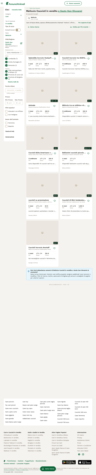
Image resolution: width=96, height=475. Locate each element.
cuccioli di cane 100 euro (81, 408)
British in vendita (33, 438)
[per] (20, 158)
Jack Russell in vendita (11, 448)
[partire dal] (10, 158)
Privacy (79, 438)
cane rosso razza (28, 412)
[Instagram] (83, 454)
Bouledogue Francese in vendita (15, 445)
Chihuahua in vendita (11, 435)
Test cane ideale (82, 451)
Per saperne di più (84, 23)
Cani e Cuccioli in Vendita (12, 432)
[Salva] (55, 59)
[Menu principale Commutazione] (2, 3)
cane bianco (44, 414)
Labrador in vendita (10, 440)
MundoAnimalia (41, 461)
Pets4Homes (11, 461)
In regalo (10, 31)
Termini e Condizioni (84, 445)
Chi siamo (80, 435)
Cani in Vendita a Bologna (60, 440)
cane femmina (80, 415)
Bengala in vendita (34, 443)
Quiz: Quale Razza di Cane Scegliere (60, 449)
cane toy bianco (62, 405)
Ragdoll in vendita (34, 440)
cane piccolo (9, 402)
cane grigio (44, 417)
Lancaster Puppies (23, 463)
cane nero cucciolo (11, 408)
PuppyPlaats (29, 461)
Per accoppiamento (13, 36)
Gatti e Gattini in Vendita (36, 432)
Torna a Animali (11, 14)
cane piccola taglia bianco (63, 409)
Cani (7, 18)
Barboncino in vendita (11, 438)
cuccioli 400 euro (63, 419)
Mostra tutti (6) (13, 137)
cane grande (9, 418)
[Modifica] (21, 98)
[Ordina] (80, 27)
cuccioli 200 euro (81, 412)
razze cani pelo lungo (30, 405)
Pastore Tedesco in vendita (13, 443)
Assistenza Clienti (83, 440)
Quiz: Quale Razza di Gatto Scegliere (61, 453)
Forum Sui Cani (57, 443)
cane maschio (79, 419)
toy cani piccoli (10, 405)
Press (79, 443)
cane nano (43, 420)
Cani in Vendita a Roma (59, 438)
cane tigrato (61, 402)
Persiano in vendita (34, 448)
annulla (19, 47)
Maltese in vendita (10, 451)
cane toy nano (27, 408)
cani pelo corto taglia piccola (47, 402)
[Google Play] (69, 462)
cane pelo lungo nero (47, 410)
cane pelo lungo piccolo (62, 414)
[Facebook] (79, 454)
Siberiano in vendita (34, 451)
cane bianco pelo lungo (13, 422)
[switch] (18, 43)
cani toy (25, 402)
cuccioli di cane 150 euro (81, 402)
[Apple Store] (84, 462)
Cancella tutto (17, 10)
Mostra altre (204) (15, 90)
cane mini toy (27, 415)
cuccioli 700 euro (63, 422)
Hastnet (20, 461)
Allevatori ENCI (82, 448)
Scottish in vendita (34, 445)
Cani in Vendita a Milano (60, 435)
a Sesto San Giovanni (70, 11)
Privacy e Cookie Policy (22, 469)
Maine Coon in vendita (35, 435)
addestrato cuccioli (29, 418)
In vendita (10, 27)
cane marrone (45, 407)
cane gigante (9, 415)
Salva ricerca (33, 27)
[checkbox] (6, 56)
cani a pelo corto (11, 412)
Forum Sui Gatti (57, 445)
